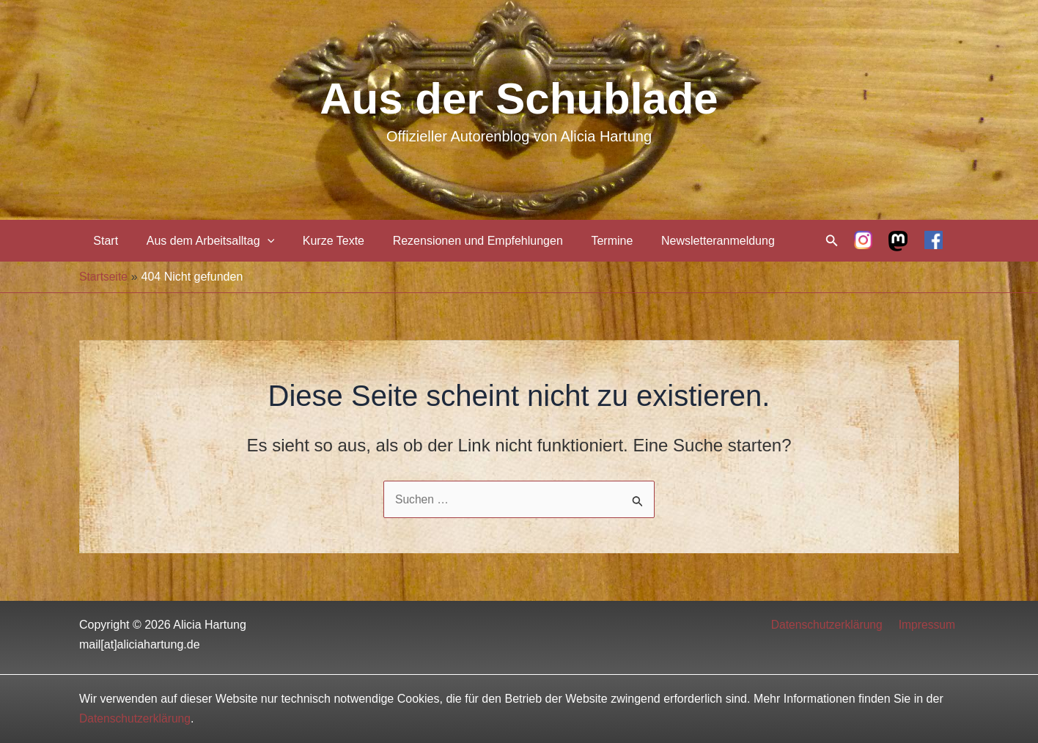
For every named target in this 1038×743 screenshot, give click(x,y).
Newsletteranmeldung (691, 240)
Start (103, 240)
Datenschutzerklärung (832, 624)
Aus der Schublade (519, 98)
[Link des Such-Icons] (832, 241)
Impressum (930, 624)
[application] (260, 241)
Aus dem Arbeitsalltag (203, 241)
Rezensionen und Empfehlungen (460, 240)
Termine (590, 240)
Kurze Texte (321, 240)
